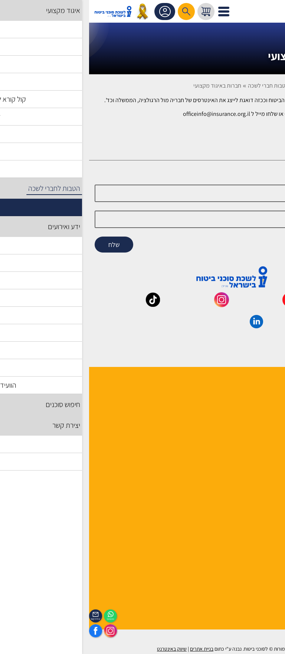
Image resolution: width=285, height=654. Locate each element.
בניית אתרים (112, 648)
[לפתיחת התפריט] (134, 11)
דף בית (265, 86)
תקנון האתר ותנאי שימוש (251, 516)
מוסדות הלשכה (262, 412)
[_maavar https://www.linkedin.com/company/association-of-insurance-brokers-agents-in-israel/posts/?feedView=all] (167, 326)
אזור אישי (76, 11)
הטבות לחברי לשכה (228, 86)
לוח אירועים (266, 583)
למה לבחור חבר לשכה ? (252, 402)
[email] (142, 219)
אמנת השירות (264, 536)
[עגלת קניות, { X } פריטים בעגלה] (116, 11)
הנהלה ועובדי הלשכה (255, 392)
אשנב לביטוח (264, 468)
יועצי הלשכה (265, 421)
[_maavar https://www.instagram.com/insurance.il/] (132, 304)
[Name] (142, 193)
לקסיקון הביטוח (262, 478)
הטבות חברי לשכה (179, 86)
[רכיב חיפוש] (97, 11)
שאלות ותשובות (262, 497)
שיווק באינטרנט (83, 648)
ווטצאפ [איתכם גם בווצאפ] (21, 619)
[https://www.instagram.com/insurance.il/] (21, 630)
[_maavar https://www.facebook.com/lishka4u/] (269, 304)
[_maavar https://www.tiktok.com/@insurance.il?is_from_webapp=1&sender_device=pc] (63, 304)
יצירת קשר (267, 431)
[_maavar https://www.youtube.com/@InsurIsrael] (200, 304)
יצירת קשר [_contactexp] (6, 619)
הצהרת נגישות (263, 526)
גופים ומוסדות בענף (257, 487)
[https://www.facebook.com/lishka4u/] (6, 630)
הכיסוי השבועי (263, 592)
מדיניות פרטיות (262, 545)
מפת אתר (268, 507)
